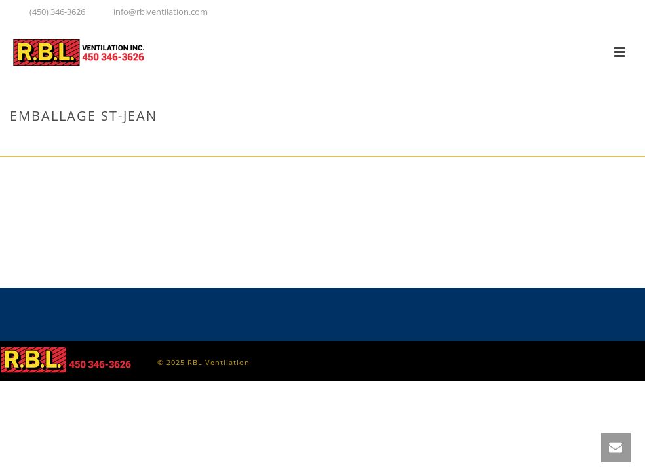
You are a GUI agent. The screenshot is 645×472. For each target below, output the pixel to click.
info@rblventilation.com (160, 12)
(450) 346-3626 (57, 12)
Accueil (519, 143)
